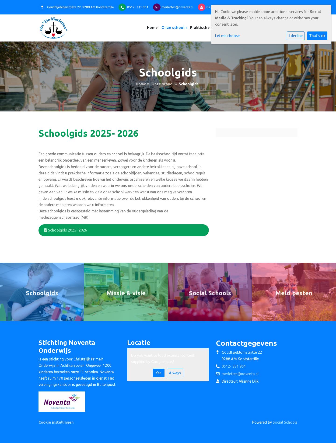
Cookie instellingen (56, 422)
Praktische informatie (210, 27)
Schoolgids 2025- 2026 (65, 230)
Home (152, 27)
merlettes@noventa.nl (177, 7)
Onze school (173, 27)
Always (175, 373)
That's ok (317, 36)
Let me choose (227, 36)
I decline (296, 36)
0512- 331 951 (137, 7)
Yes (158, 373)
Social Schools (285, 422)
